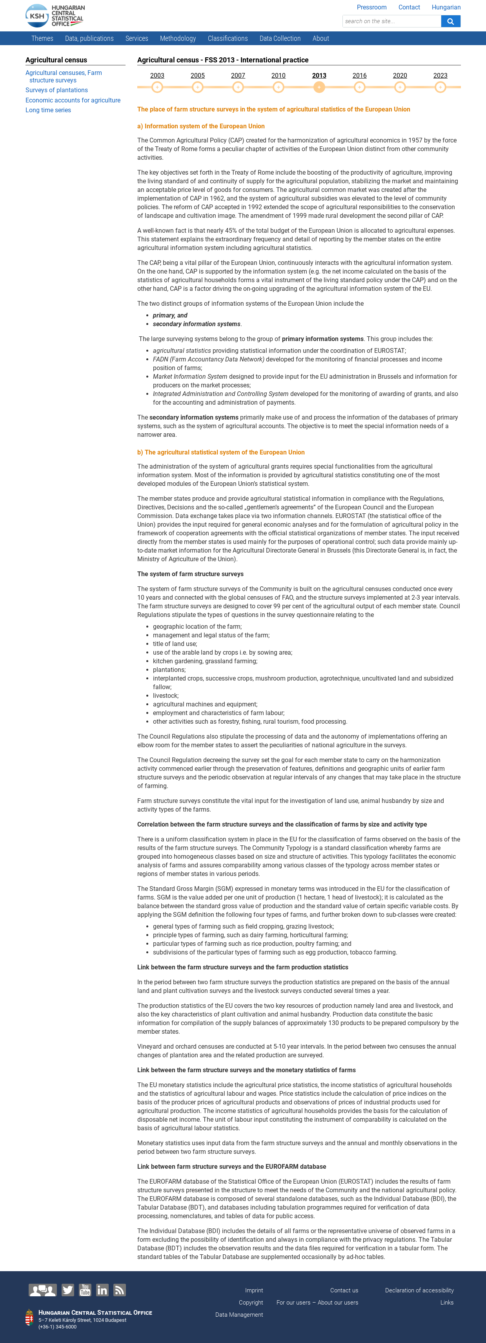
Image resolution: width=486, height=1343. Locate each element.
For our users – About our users (318, 1302)
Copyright (251, 1302)
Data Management (239, 1314)
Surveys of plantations (56, 90)
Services (137, 38)
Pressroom (372, 7)
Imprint (254, 1290)
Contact (409, 7)
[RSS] (119, 1290)
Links (447, 1302)
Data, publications (89, 38)
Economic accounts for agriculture (72, 100)
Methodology (178, 38)
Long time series (48, 110)
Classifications (228, 38)
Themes (42, 38)
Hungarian (446, 7)
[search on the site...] (392, 21)
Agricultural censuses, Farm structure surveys (63, 76)
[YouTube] (85, 1290)
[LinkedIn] (102, 1290)
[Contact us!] (43, 1290)
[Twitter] (68, 1290)
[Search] (451, 21)
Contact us (344, 1290)
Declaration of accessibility (419, 1290)
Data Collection (280, 38)
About (321, 38)
